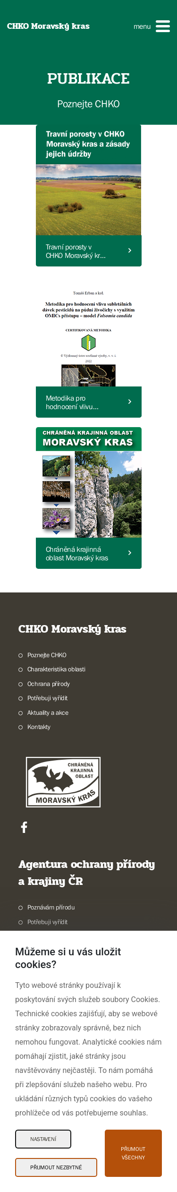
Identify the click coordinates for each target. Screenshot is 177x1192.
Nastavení (43, 1139)
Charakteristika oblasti (56, 669)
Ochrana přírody (48, 683)
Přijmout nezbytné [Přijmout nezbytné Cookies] (56, 1167)
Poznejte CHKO (47, 655)
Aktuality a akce (47, 712)
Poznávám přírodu (51, 907)
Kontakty (39, 726)
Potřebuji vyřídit (47, 698)
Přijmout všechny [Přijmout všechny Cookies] (133, 1153)
